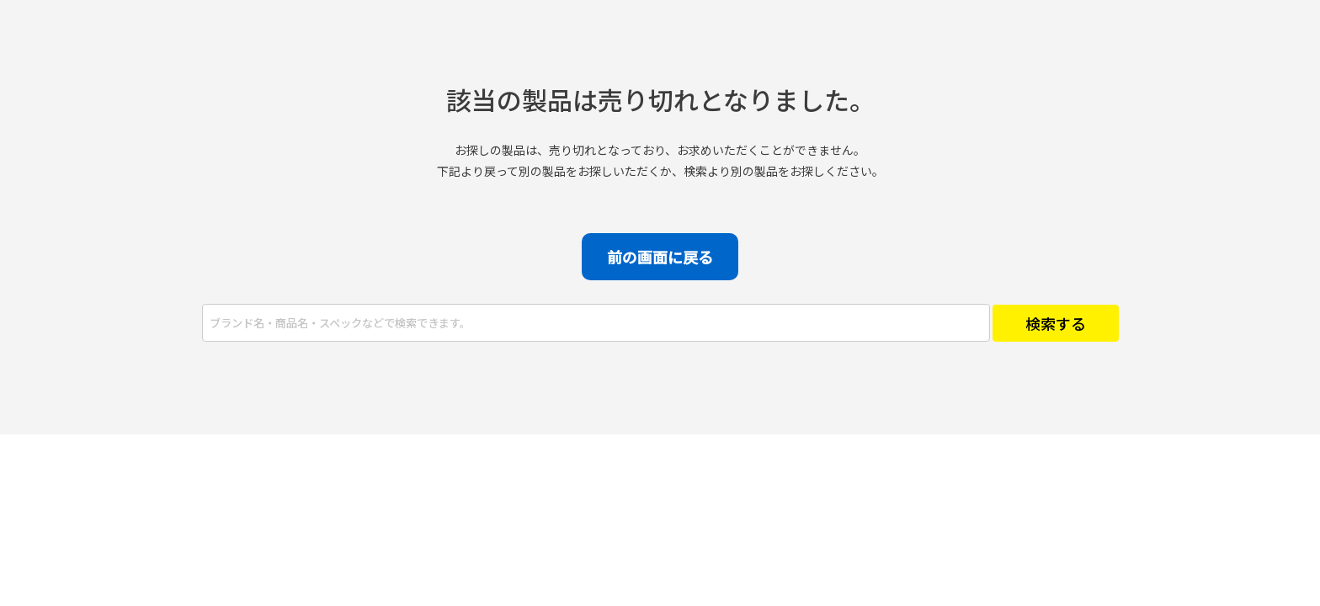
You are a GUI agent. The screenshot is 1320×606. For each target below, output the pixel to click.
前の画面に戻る (660, 257)
